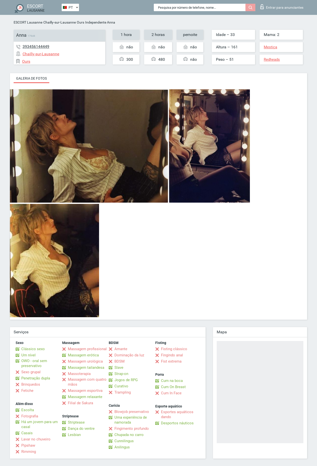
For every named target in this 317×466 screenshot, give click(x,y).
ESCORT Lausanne (28, 22)
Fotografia (29, 416)
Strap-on (121, 374)
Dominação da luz (129, 355)
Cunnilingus (124, 441)
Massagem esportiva (85, 390)
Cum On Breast (173, 387)
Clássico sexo (33, 349)
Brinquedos (30, 384)
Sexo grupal (31, 372)
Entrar (281, 6)
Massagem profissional (87, 349)
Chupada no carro (129, 435)
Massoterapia (79, 374)
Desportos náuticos (177, 423)
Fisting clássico (174, 349)
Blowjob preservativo (131, 411)
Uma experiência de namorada (130, 420)
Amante (120, 349)
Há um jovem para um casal (39, 424)
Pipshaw (28, 445)
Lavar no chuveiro (36, 439)
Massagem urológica (85, 361)
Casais (27, 433)
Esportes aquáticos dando (177, 414)
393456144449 (36, 46)
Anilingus (122, 447)
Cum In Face (171, 393)
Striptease (76, 422)
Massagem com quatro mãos (87, 382)
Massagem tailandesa (86, 367)
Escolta (27, 410)
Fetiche (27, 390)
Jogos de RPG (126, 380)
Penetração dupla (35, 378)
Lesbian (74, 435)
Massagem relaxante (85, 397)
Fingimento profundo (131, 428)
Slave (118, 367)
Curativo (121, 386)
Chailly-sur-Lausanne (59, 22)
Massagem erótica (83, 355)
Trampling (122, 392)
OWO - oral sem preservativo (34, 363)
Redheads (272, 59)
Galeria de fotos (31, 78)
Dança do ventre (81, 428)
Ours (80, 22)
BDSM (119, 361)
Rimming (28, 451)
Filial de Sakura (80, 403)
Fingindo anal (172, 355)
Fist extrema (171, 361)
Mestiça (270, 47)
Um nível (28, 355)
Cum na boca (172, 380)
